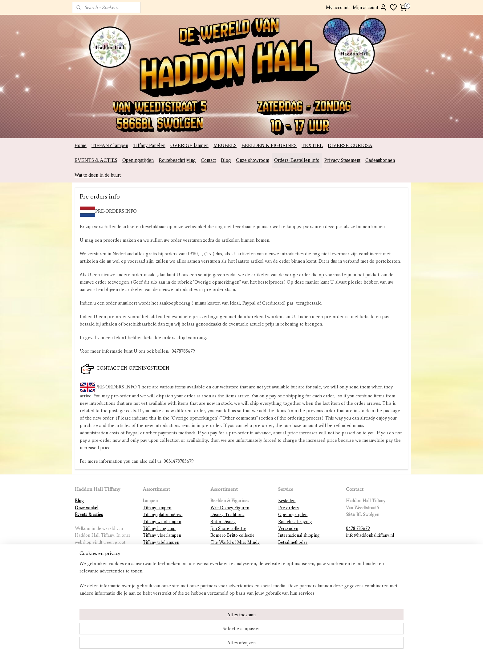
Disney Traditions (227, 514)
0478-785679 (358, 528)
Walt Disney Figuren (229, 507)
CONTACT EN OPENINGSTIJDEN (132, 368)
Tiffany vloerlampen (162, 535)
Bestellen (286, 500)
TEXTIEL (312, 145)
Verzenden (288, 528)
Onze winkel (86, 507)
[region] (201, 630)
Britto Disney (223, 521)
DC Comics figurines (230, 569)
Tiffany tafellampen (161, 542)
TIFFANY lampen (109, 145)
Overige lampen (158, 577)
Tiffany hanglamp (159, 528)
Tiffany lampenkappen (164, 549)
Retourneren (290, 549)
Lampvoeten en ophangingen (170, 569)
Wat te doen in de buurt (98, 175)
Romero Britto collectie (232, 535)
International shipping (299, 535)
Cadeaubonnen (380, 160)
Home (81, 145)
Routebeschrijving (177, 160)
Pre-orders (288, 507)
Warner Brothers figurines (235, 563)
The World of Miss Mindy (235, 542)
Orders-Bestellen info (296, 160)
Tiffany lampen (157, 507)
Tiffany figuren (157, 556)
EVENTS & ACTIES (96, 160)
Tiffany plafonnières (162, 514)
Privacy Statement (342, 160)
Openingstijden (138, 160)
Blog (226, 160)
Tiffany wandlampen (162, 521)
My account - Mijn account (356, 7)
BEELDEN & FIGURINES (269, 145)
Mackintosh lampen (161, 563)
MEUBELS (225, 145)
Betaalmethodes (292, 542)
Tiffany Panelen (149, 145)
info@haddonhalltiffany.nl (370, 535)
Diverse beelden (226, 577)
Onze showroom (252, 160)
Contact (208, 160)
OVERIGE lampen (189, 145)
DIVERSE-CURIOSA (350, 145)
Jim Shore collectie (228, 528)
